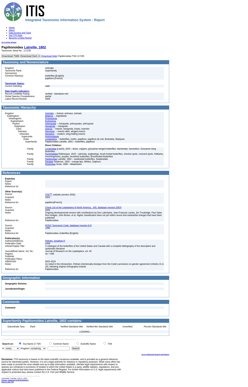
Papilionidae (51, 159)
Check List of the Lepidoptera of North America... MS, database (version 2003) (83, 207)
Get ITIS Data (15, 35)
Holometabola (52, 136)
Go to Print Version (8, 42)
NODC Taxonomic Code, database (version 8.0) (68, 225)
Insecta (48, 129)
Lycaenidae (50, 149)
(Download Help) (49, 56)
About (11, 30)
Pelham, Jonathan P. (55, 241)
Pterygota (49, 131)
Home (12, 27)
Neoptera (49, 134)
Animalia (49, 113)
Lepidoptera (51, 139)
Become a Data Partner (20, 38)
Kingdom (25, 348)
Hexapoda (50, 126)
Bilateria (49, 116)
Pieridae (49, 161)
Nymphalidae (51, 154)
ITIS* (48, 194)
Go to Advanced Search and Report (155, 354)
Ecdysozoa (50, 121)
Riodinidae (50, 164)
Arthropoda (50, 123)
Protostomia (51, 118)
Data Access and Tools (20, 33)
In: (3, 348)
